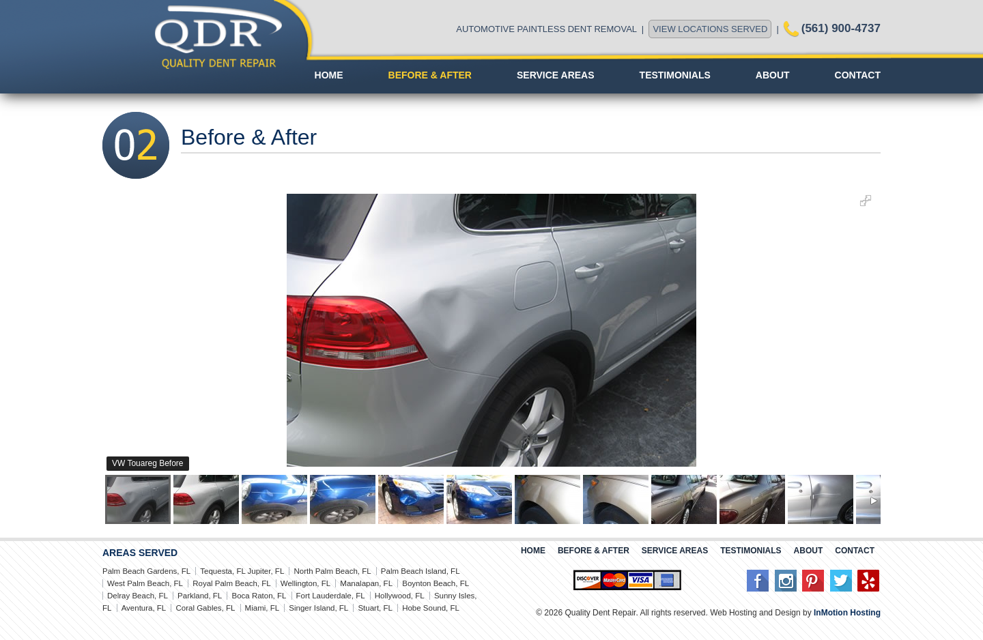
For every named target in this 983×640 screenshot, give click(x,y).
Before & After (430, 75)
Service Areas (556, 75)
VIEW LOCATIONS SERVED (710, 29)
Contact (858, 75)
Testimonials (675, 75)
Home (329, 75)
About (773, 75)
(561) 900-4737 (841, 28)
